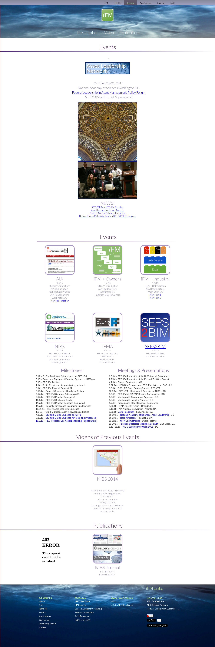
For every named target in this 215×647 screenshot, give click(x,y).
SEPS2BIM (155, 346)
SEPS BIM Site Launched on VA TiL (63, 415)
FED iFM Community (84, 612)
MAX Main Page (82, 601)
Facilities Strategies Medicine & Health (139, 424)
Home (42, 601)
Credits (42, 627)
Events (42, 612)
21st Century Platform (157, 605)
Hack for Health (128, 418)
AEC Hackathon (126, 412)
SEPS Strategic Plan (156, 601)
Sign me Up (44, 620)
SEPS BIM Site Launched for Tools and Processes (71, 418)
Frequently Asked (47, 623)
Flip (149, 616)
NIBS (113, 601)
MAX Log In (80, 605)
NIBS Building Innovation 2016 (138, 426)
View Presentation (59, 300)
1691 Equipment (82, 616)
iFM (40, 605)
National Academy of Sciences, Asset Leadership (144, 415)
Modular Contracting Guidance (161, 608)
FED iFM (43, 608)
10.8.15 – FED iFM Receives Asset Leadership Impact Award (66, 421)
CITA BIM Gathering (130, 421)
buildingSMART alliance (122, 605)
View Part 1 (155, 294)
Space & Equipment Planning (88, 608)
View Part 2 (155, 297)
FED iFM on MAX (82, 620)
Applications (45, 616)
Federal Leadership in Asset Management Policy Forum (108, 92)
